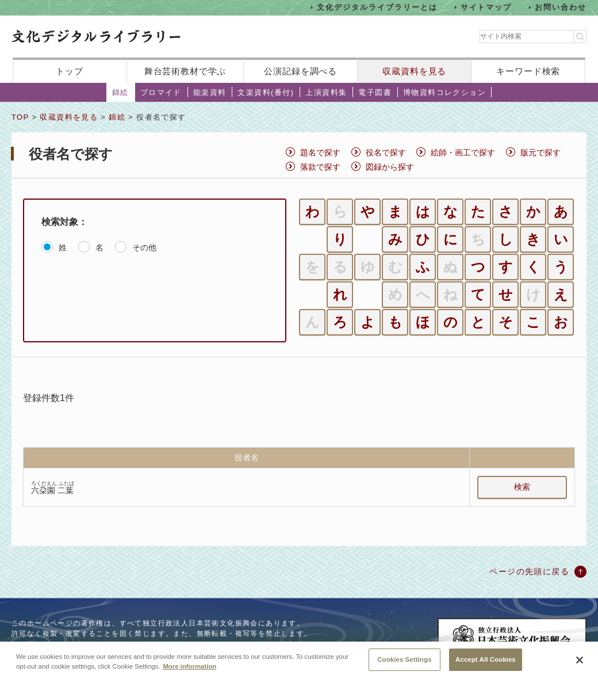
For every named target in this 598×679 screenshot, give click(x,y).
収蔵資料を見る (414, 71)
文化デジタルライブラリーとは (377, 7)
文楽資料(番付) (265, 92)
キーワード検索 (528, 71)
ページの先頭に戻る (529, 571)
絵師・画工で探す (463, 152)
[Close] (579, 665)
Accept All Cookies (485, 664)
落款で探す (320, 166)
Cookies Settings (404, 664)
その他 (144, 247)
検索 (522, 486)
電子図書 (375, 92)
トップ (69, 71)
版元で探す (540, 152)
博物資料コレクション (444, 92)
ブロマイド (161, 92)
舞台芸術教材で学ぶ (185, 71)
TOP (20, 117)
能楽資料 (210, 92)
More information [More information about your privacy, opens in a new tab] (189, 670)
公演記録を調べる (300, 71)
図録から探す (390, 166)
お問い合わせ (560, 7)
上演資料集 (326, 92)
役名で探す (386, 152)
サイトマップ (486, 7)
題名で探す (320, 152)
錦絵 (120, 92)
